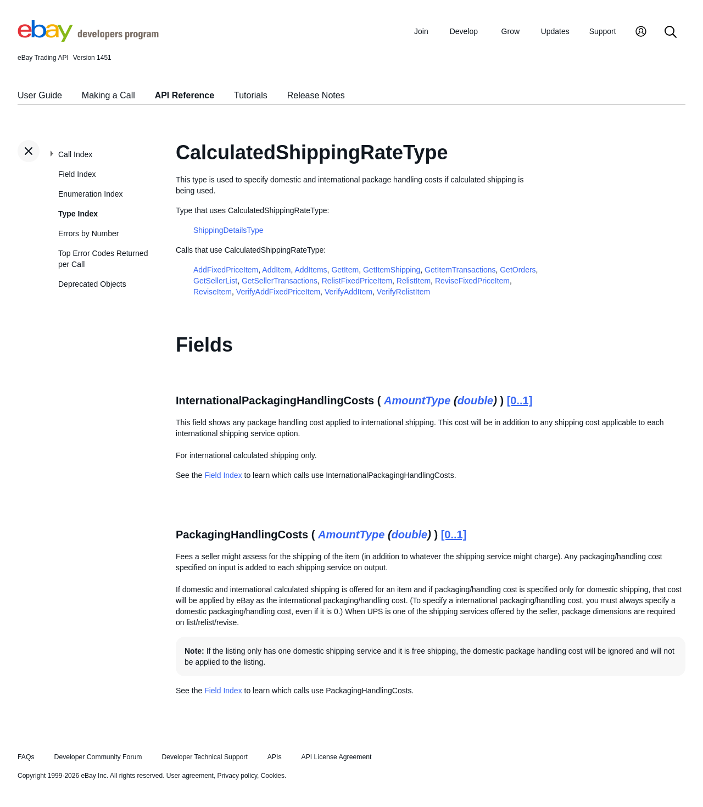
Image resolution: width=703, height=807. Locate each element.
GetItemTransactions (460, 269)
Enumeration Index (90, 194)
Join (421, 31)
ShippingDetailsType (228, 230)
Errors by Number (88, 233)
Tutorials (250, 95)
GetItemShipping (391, 269)
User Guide (40, 95)
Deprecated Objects (92, 284)
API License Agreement (336, 757)
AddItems (310, 269)
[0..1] (520, 400)
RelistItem (414, 280)
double (475, 400)
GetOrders (517, 269)
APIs (274, 757)
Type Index (78, 213)
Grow (510, 31)
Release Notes (316, 95)
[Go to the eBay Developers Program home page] (88, 39)
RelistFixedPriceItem (357, 280)
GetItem (345, 269)
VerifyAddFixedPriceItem (278, 291)
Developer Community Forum (98, 757)
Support (602, 31)
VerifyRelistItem (403, 291)
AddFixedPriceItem (225, 269)
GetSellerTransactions (279, 280)
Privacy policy (237, 776)
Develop (464, 31)
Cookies (272, 776)
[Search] (670, 33)
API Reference (185, 95)
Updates (555, 31)
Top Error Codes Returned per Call (103, 259)
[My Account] (641, 33)
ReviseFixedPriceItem (472, 280)
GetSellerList (215, 280)
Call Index (75, 154)
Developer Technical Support (204, 757)
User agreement (190, 776)
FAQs (26, 757)
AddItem (276, 269)
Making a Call (108, 95)
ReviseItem (212, 291)
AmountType (417, 400)
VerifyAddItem (348, 291)
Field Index (77, 174)
